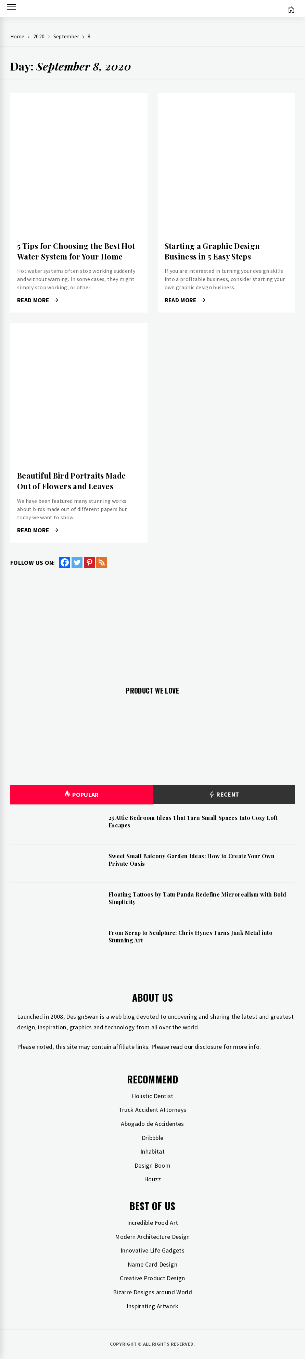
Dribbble (153, 1138)
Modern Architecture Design (152, 1237)
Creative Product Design (152, 1278)
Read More (37, 300)
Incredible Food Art (152, 1223)
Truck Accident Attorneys (153, 1110)
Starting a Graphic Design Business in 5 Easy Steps (212, 251)
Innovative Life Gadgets (152, 1250)
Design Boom (152, 1165)
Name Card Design (152, 1264)
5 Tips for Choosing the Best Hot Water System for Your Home (76, 251)
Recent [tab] (223, 794)
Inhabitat (152, 1151)
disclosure (208, 1047)
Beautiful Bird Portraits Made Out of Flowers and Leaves (71, 480)
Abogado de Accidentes (152, 1124)
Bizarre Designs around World (152, 1292)
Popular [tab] (81, 795)
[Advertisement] (152, 623)
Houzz (152, 1179)
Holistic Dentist (153, 1096)
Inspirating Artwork (153, 1306)
